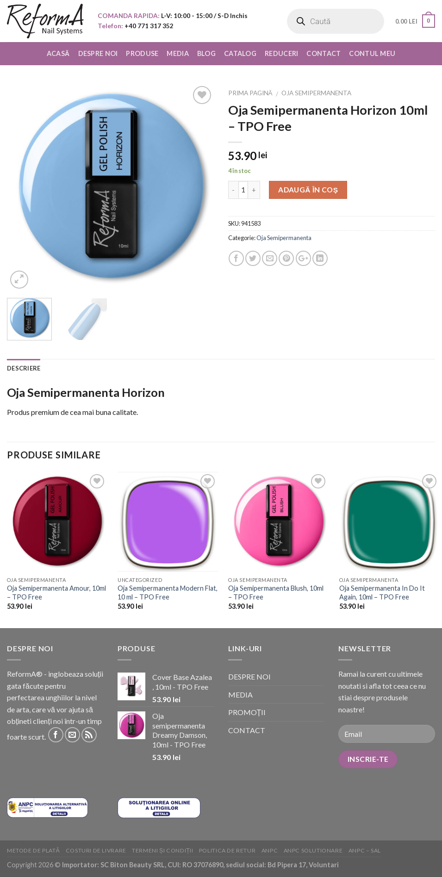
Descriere (23, 368)
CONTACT (323, 53)
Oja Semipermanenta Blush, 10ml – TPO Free (276, 592)
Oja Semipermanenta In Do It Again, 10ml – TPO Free (382, 592)
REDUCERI (281, 53)
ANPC (269, 850)
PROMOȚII (247, 712)
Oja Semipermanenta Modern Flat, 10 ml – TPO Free (168, 592)
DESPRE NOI (98, 53)
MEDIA (177, 53)
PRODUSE (142, 53)
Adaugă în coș (308, 189)
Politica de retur (227, 850)
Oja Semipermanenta (316, 93)
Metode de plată (33, 850)
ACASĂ (58, 53)
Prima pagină (250, 93)
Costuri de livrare (96, 850)
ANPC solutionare (313, 850)
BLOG (206, 53)
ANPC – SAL (365, 850)
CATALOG (240, 53)
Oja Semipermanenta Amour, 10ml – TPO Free (56, 592)
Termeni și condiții (162, 850)
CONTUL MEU (372, 53)
